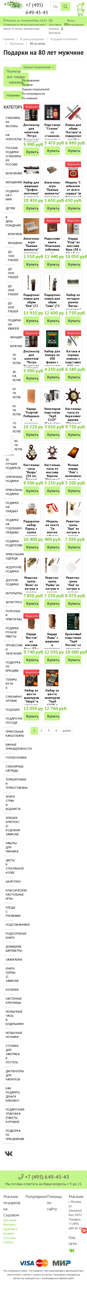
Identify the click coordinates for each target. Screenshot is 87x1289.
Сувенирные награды (10, 768)
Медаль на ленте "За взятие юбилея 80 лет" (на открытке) (52, 534)
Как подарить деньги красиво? (10, 1094)
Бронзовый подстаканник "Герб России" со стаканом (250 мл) (75, 643)
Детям (10, 208)
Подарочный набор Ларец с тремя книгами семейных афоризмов (32, 532)
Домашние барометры (10, 948)
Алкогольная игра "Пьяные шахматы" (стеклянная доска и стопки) (53, 193)
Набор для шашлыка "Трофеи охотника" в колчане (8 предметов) (32, 193)
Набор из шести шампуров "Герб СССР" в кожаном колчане (52, 701)
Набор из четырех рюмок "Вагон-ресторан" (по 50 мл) (73, 304)
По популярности (33, 94)
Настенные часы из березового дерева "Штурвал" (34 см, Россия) (73, 420)
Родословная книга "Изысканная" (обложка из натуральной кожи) (54, 249)
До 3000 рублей (11, 290)
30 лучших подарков (10, 464)
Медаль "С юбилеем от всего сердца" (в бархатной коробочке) (73, 191)
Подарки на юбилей (63, 39)
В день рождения (32, 39)
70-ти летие (13, 427)
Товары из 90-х (10, 683)
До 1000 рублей (11, 256)
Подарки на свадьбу (10, 507)
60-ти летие (13, 410)
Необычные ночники (10, 1035)
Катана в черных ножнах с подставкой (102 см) (74, 358)
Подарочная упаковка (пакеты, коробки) (10, 1116)
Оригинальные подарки (10, 479)
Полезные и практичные (10, 615)
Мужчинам (17, 44)
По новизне (29, 98)
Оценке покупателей (35, 89)
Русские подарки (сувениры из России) (10, 156)
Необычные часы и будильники (10, 1018)
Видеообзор (34, 106)
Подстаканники (10, 924)
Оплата (53, 28)
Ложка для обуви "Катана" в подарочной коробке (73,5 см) (74, 134)
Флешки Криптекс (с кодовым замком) (10, 826)
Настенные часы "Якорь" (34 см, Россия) (31, 472)
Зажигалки (10, 959)
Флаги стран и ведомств (10, 803)
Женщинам (10, 182)
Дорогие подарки (10, 582)
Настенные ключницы (10, 1000)
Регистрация (75, 24)
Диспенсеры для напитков (10, 1075)
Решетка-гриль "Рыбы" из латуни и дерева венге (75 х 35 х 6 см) (52, 590)
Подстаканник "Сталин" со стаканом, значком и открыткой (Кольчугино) (55, 136)
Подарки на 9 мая (10, 195)
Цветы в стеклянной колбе (10, 866)
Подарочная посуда (10, 720)
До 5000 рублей (11, 307)
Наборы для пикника (10, 847)
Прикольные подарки (10, 492)
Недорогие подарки (10, 569)
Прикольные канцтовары (10, 733)
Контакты (54, 32)
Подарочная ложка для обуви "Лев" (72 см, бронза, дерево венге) (32, 307)
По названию (31, 80)
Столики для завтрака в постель (10, 1054)
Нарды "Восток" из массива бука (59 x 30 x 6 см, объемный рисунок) (31, 647)
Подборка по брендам (10, 666)
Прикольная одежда (10, 556)
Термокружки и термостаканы (10, 783)
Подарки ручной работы (10, 632)
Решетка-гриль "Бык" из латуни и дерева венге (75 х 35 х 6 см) (73, 534)
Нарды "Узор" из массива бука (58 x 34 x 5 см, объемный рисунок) (73, 249)
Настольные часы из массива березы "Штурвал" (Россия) (53, 474)
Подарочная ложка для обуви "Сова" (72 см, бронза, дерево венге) (53, 307)
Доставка (55, 24)
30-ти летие (13, 359)
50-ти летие (13, 393)
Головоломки (10, 757)
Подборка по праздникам (10, 1135)
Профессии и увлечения (10, 649)
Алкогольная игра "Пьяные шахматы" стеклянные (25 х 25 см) (32, 249)
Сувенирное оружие (10, 698)
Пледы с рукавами (10, 911)
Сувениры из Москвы (10, 122)
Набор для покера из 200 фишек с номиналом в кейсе (53, 360)
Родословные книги (10, 935)
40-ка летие (13, 376)
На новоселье (10, 137)
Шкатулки (10, 881)
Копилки (10, 989)
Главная (8, 39)
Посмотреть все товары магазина (16, 76)
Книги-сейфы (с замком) (10, 974)
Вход (70, 20)
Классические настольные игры (10, 894)
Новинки (13, 95)
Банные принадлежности (10, 746)
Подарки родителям (10, 543)
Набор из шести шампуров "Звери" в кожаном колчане (31, 699)
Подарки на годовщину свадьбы (10, 526)
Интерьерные (10, 593)
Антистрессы (10, 602)
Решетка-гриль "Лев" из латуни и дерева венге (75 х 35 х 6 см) (73, 590)
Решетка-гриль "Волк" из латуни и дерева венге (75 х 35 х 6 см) (31, 590)
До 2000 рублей (11, 273)
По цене (27, 85)
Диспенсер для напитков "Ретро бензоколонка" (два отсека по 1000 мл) (34, 364)
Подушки (10, 709)
